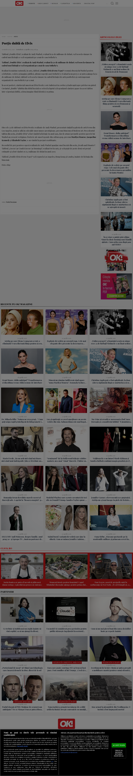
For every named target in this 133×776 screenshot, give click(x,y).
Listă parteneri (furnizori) (69, 752)
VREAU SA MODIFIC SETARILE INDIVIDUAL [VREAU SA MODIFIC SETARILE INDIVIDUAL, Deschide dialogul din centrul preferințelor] (119, 753)
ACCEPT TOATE (119, 745)
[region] (66, 752)
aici (52, 761)
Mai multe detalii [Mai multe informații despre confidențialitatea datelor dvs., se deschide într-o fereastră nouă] (22, 746)
